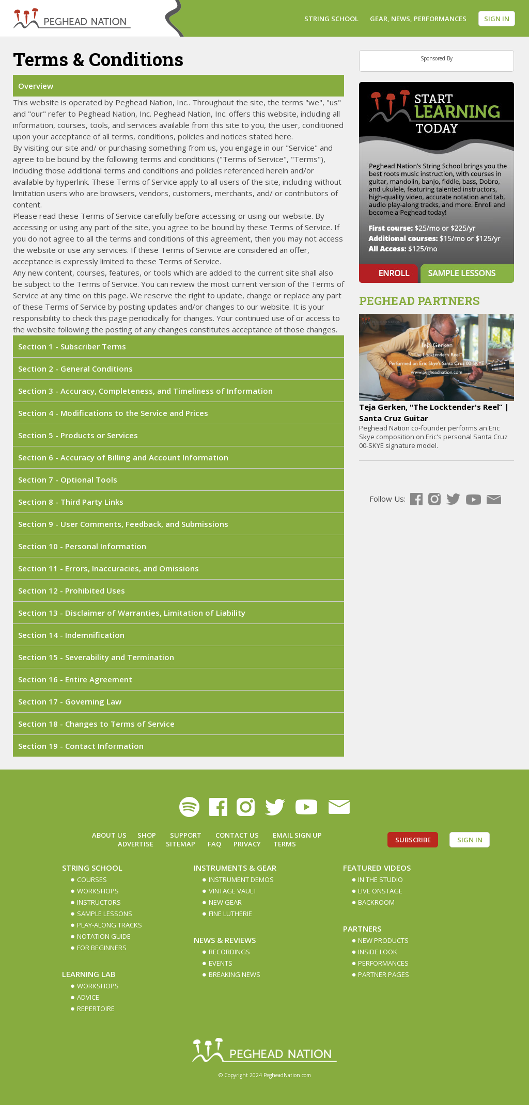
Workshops (98, 890)
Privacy (247, 843)
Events (220, 963)
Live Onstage (380, 890)
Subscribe (413, 839)
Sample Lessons (104, 913)
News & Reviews (225, 940)
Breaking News (234, 974)
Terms (284, 843)
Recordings (229, 951)
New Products (383, 940)
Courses (92, 879)
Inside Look (377, 951)
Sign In (496, 18)
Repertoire (96, 1008)
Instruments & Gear (235, 867)
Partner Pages (383, 974)
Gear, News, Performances (418, 18)
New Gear (225, 902)
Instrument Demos (241, 879)
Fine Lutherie (230, 913)
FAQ (214, 843)
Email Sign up (297, 835)
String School (331, 18)
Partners (362, 928)
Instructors (99, 902)
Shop (146, 835)
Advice (88, 997)
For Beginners (102, 947)
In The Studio (380, 879)
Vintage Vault (233, 890)
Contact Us (237, 835)
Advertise (135, 843)
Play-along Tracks (109, 925)
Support (185, 835)
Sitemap (180, 843)
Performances (383, 963)
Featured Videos (377, 867)
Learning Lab (89, 974)
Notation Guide (104, 936)
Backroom (376, 902)
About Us (109, 835)
